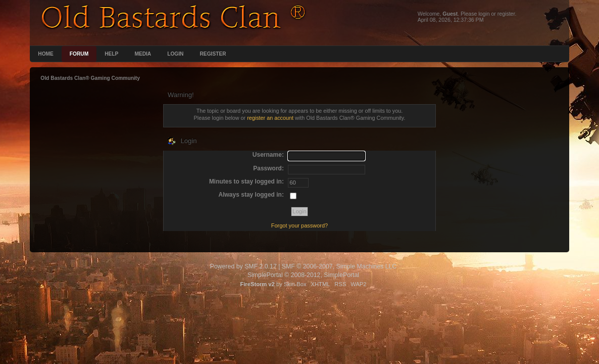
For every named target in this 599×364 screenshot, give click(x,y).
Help (111, 54)
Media (142, 54)
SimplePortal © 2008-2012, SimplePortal (303, 275)
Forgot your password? (299, 225)
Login (175, 54)
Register (212, 54)
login (483, 14)
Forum (79, 54)
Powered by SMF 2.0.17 (243, 266)
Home (46, 54)
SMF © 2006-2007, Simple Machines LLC (339, 266)
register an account (270, 118)
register (506, 14)
